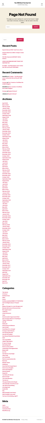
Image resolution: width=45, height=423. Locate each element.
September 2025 (6, 115)
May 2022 (4, 186)
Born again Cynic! (6, 310)
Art (3, 304)
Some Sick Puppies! (7, 369)
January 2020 (6, 226)
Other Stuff (5, 355)
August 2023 (5, 159)
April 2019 (5, 237)
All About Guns (6, 295)
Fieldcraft (4, 323)
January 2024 (5, 150)
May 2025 (4, 122)
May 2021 (4, 207)
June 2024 (5, 142)
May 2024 (4, 143)
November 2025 (6, 112)
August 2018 (5, 251)
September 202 (6, 276)
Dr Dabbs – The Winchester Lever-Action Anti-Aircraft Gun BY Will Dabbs (12, 78)
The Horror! (5, 380)
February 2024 (6, 149)
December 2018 (6, 244)
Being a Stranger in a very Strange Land (12, 306)
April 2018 (5, 258)
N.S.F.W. (4, 352)
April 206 (4, 272)
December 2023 (6, 152)
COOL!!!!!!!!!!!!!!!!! (6, 313)
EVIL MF (4, 322)
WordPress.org (6, 410)
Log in (3, 405)
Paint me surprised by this (8, 359)
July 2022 (4, 182)
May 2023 (4, 165)
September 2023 (6, 157)
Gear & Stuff (5, 327)
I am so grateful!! (6, 339)
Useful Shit (5, 389)
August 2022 (5, 180)
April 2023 (5, 166)
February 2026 (6, 106)
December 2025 (6, 110)
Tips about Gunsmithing (8, 385)
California (4, 311)
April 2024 (5, 145)
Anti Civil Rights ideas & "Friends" (10, 302)
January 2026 (5, 108)
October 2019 (5, 230)
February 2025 (6, 127)
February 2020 (6, 224)
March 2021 (5, 210)
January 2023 (5, 172)
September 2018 (6, 249)
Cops (3, 315)
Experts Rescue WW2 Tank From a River (12, 50)
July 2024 (4, 140)
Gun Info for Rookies (7, 334)
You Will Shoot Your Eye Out (22, 3)
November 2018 (6, 246)
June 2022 (5, 184)
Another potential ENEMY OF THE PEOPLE (12, 301)
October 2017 (5, 269)
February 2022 (6, 191)
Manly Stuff (5, 350)
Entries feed (5, 407)
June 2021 (5, 205)
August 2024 (5, 138)
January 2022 (5, 193)
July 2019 (4, 232)
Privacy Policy (25, 419)
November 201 (6, 279)
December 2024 (6, 131)
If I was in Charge (6, 343)
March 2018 (5, 260)
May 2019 (4, 235)
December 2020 (6, 216)
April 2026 (5, 103)
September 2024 (6, 136)
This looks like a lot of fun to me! (10, 383)
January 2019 (5, 242)
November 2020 (6, 217)
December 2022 (6, 173)
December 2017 (6, 265)
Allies (3, 297)
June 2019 (5, 233)
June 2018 (5, 254)
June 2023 (5, 163)
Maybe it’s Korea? (12, 91)
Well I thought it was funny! (9, 392)
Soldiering (5, 364)
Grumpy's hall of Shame (8, 330)
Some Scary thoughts (7, 368)
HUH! (3, 338)
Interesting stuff (6, 345)
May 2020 (5, 223)
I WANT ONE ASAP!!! (7, 341)
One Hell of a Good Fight (8, 353)
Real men (4, 360)
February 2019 (6, 240)
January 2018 (5, 263)
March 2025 (5, 126)
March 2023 (5, 168)
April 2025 (5, 124)
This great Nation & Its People (9, 382)
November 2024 (6, 133)
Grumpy (4, 82)
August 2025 (5, 117)
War (3, 390)
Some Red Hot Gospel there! (9, 366)
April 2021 (5, 209)
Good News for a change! (8, 329)
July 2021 (4, 203)
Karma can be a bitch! (7, 346)
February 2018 (6, 261)
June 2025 (5, 120)
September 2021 (6, 200)
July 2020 (5, 221)
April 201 (4, 281)
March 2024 (5, 147)
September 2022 (6, 179)
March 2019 (5, 239)
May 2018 (4, 256)
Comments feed (6, 408)
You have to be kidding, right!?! (10, 396)
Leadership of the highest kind (10, 348)
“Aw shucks (5, 292)
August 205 (5, 274)
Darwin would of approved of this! (10, 317)
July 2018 (4, 253)
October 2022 (5, 177)
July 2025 (4, 119)
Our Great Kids (6, 357)
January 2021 (5, 214)
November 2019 (6, 228)
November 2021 (6, 196)
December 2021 (6, 194)
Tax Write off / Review (7, 375)
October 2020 (5, 219)
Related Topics (6, 362)
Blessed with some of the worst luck (11, 308)
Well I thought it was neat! (8, 394)
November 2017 (6, 267)
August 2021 (5, 202)
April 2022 (5, 187)
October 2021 (5, 198)
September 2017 (6, 270)
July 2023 (4, 161)
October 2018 (5, 247)
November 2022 (6, 175)
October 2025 (5, 113)
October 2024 (5, 135)
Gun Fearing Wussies (7, 332)
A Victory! (4, 294)
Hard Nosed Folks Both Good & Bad (11, 336)
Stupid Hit (4, 373)
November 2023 (6, 154)
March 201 (5, 283)
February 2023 (6, 170)
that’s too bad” (6, 376)
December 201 (6, 277)
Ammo (4, 299)
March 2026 (5, 105)
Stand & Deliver (6, 371)
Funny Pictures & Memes (8, 325)
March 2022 (5, 189)
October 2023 (5, 156)
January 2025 (5, 129)
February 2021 (6, 212)
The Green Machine (7, 378)
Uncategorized (6, 387)
